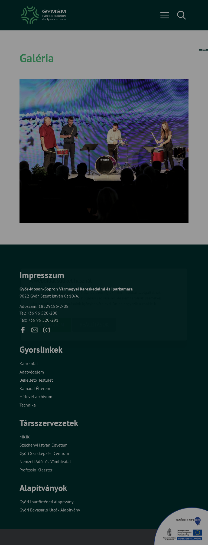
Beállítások (94, 293)
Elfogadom (50, 293)
